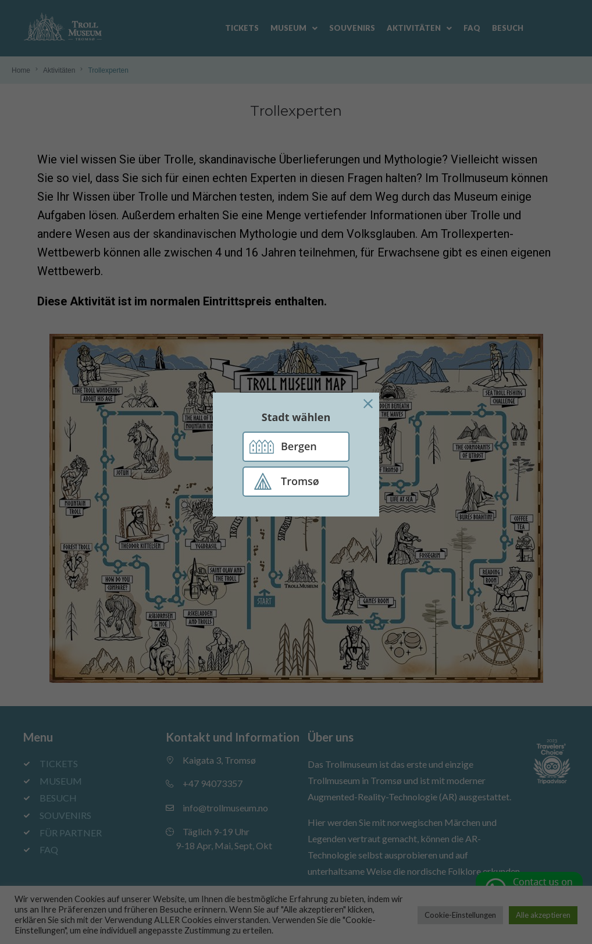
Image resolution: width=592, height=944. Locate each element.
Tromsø (300, 481)
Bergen (299, 446)
